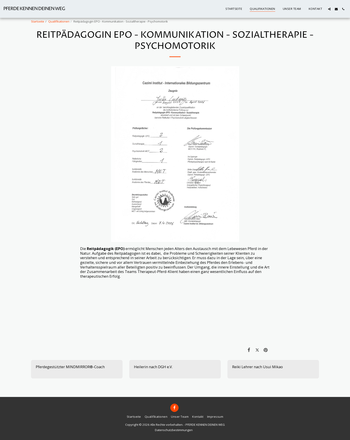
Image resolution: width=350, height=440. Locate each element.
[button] (329, 8)
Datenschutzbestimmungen (174, 430)
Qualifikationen (58, 21)
